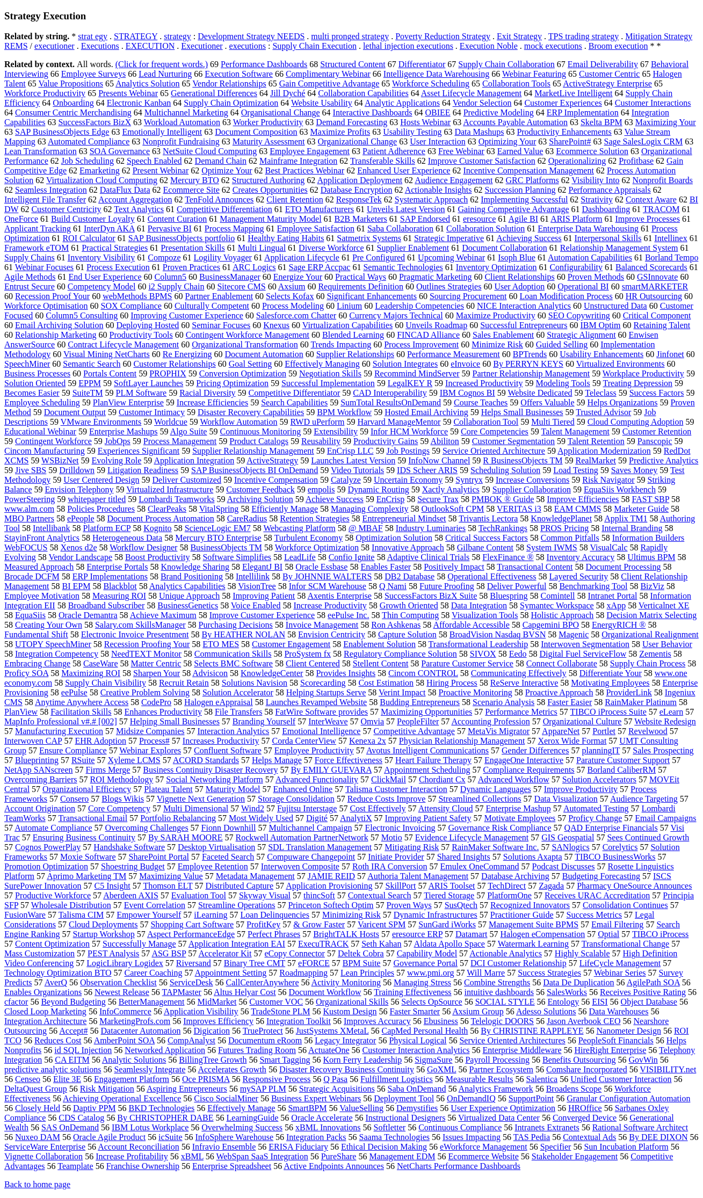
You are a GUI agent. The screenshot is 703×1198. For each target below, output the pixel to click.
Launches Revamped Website (316, 702)
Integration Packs (316, 1137)
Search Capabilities (294, 402)
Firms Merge (108, 769)
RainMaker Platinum (641, 702)
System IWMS (551, 547)
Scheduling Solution (505, 470)
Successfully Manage (139, 943)
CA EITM (72, 1059)
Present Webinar (161, 170)
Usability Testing (412, 131)
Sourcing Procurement (468, 296)
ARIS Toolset (452, 885)
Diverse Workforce (331, 247)
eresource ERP (417, 934)
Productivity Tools (141, 334)
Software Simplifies (236, 557)
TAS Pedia (531, 1137)
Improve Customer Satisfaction (481, 160)
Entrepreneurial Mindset (404, 518)
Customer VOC (276, 1001)
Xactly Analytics (451, 489)
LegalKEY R (410, 383)
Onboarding (73, 102)
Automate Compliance (53, 827)
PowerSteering (29, 499)
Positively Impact (454, 566)
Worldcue (170, 421)
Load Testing (575, 470)
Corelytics (620, 847)
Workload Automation (182, 122)
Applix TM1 (625, 518)
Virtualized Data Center (499, 1117)
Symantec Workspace (556, 605)
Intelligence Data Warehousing (436, 73)
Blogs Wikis (123, 798)
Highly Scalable (582, 953)
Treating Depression (637, 383)
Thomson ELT (167, 885)
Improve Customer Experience (262, 615)
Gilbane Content (485, 547)
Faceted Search (228, 856)
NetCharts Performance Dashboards (458, 1166)
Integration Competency (56, 653)
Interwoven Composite (300, 866)
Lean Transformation (40, 151)
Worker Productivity (268, 122)
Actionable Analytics (505, 953)
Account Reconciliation (138, 1146)
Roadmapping (303, 972)
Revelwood (648, 731)
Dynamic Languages (495, 789)
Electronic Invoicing (400, 827)
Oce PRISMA (205, 1079)
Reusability (320, 441)
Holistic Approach (562, 615)
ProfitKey (263, 924)
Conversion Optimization (242, 373)
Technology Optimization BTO (57, 972)
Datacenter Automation (141, 1030)
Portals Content (109, 373)
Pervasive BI (170, 228)
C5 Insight (113, 885)
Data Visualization (566, 798)
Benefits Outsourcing (578, 1059)
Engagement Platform (131, 1079)
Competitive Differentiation (224, 209)
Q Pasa (335, 1079)
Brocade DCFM (32, 576)
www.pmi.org (430, 972)
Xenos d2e (79, 547)
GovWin (642, 1059)
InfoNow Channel (439, 460)
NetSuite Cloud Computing (210, 151)
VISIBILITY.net (668, 1069)
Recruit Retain (184, 682)
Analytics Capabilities (187, 586)
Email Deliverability (603, 64)
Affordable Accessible (471, 624)
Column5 (170, 276)
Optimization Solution (394, 537)
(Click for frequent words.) (161, 64)
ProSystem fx (307, 653)
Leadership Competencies (419, 305)
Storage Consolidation (296, 798)
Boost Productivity (157, 557)
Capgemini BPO (551, 624)
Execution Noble (489, 45)
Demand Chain (221, 160)
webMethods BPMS (137, 296)
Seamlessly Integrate (149, 1069)
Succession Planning (520, 189)
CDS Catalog (81, 1117)
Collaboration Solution (485, 228)
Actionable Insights (438, 189)
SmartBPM (307, 1108)
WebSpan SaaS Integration (262, 1156)
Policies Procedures (101, 508)
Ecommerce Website (483, 1156)
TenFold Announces (219, 199)
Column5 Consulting (82, 315)
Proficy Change (595, 818)
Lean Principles (367, 972)
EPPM (89, 383)
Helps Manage (277, 760)
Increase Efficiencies (212, 402)
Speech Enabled (154, 160)
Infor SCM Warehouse (327, 586)
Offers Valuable (547, 402)
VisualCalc (608, 547)
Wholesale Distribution (71, 905)
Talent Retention (596, 441)
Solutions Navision (254, 682)
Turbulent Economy (308, 537)
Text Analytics (139, 209)
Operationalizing (577, 160)
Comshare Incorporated (586, 1069)
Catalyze (346, 479)
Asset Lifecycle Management (471, 93)
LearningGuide (253, 1117)
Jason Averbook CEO (583, 1021)
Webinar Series (620, 972)
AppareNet (560, 731)
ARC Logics (254, 267)
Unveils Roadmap (436, 325)
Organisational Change (280, 112)
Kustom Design (349, 1011)
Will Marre (486, 972)
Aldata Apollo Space (449, 943)
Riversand (193, 963)
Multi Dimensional (195, 808)
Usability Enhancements (601, 354)
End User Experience (105, 276)
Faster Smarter (414, 1011)
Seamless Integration (51, 189)
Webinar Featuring (534, 73)
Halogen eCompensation (543, 934)
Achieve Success (335, 499)
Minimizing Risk (351, 914)
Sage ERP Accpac (319, 267)
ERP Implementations (110, 576)
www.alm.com (29, 508)
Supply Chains (29, 257)
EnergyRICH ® (619, 624)
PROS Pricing (564, 528)
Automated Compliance (88, 141)
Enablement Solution (379, 644)
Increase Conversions (532, 479)
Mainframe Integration (298, 160)
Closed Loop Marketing (45, 1011)
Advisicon (210, 673)
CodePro (156, 702)
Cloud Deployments (103, 924)
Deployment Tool (404, 1098)
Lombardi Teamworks (176, 499)
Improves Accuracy (377, 1021)
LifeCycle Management (620, 963)
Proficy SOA (26, 673)
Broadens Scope (574, 1088)
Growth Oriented (409, 605)
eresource (479, 218)
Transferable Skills (382, 160)
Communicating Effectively (519, 673)
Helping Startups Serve (326, 692)
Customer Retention (656, 431)
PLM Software (141, 392)
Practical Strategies (115, 247)
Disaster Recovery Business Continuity (346, 1069)
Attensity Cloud (445, 808)
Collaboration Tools (516, 83)
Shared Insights (463, 856)
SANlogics (570, 847)
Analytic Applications (402, 102)
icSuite (170, 1137)
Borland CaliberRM (622, 769)
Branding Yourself (264, 721)
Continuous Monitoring (260, 431)
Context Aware (651, 199)
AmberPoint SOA (124, 1040)
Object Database (649, 1001)
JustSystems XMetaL (332, 1030)
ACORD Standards (206, 760)
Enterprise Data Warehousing (588, 228)
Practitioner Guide (522, 914)
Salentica (541, 1079)
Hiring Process (451, 682)
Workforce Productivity (44, 93)
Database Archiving (515, 876)
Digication (211, 1030)
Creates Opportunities (270, 189)
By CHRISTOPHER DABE (165, 1117)
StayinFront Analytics (41, 537)
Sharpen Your (156, 673)
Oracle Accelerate (321, 1117)
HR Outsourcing (654, 296)
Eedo (518, 653)
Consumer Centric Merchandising (73, 112)
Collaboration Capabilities (363, 93)
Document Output (75, 412)
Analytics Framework (496, 1088)
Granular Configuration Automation (628, 1098)
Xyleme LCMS (133, 760)
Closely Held (37, 1108)
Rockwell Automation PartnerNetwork (302, 837)
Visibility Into (595, 180)
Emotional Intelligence (321, 731)
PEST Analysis (113, 953)
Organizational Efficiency (86, 789)
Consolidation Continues (625, 905)
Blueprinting (37, 760)
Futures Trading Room (257, 1050)
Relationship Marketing (56, 334)
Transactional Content (534, 566)
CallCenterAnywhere (262, 982)
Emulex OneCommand (479, 866)
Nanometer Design (628, 1030)
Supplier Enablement (413, 247)
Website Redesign (665, 721)
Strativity (597, 199)
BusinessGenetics (187, 605)
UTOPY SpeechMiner (53, 644)
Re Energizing (187, 354)
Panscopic (654, 441)
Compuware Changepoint (311, 856)
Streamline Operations (237, 905)
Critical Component (657, 315)
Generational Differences (214, 93)
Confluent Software (228, 750)
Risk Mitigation (107, 1088)
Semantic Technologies (403, 267)
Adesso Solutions (546, 1011)
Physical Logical (417, 1040)
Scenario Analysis (503, 702)
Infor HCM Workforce (409, 431)
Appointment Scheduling (427, 769)
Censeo (27, 1079)
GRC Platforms (532, 180)
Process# (154, 740)
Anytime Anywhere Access (81, 702)
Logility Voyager (223, 257)
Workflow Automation (238, 421)
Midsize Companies (150, 731)
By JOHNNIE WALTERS (327, 576)
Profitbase (636, 160)
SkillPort (400, 885)
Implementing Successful (524, 199)
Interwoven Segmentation (585, 644)
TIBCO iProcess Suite (608, 711)
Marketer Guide (641, 508)
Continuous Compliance (460, 1127)
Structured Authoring (268, 180)
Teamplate (75, 1166)
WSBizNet (59, 460)
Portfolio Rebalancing (178, 818)
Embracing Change (37, 663)
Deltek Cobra (361, 953)
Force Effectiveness (348, 760)
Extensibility (336, 431)
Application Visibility (201, 1011)
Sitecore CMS (241, 286)
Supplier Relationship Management (253, 450)
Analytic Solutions (134, 1059)
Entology (563, 1001)
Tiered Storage (449, 895)
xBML (192, 1156)
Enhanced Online (303, 789)
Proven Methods (596, 276)
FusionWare (25, 914)
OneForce (21, 218)
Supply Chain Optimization (231, 102)
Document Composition (256, 131)
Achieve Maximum (163, 615)
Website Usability (321, 102)
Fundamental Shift (36, 634)
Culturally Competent (212, 305)
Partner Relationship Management (531, 373)
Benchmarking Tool (593, 586)
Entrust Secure (29, 286)
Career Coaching (153, 972)
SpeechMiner (27, 363)
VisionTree (257, 586)
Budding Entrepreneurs (420, 702)
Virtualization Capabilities (347, 325)
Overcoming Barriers (40, 779)
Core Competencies (494, 431)
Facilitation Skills (80, 711)
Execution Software (239, 73)
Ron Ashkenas (396, 624)
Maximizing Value (170, 876)
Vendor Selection (482, 102)
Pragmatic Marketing (435, 276)
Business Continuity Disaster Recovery (210, 769)
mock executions (553, 45)
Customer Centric (609, 73)
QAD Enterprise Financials (611, 827)
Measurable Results (479, 1079)
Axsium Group (478, 1011)
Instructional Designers (406, 1117)
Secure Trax (438, 499)
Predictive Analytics (663, 460)
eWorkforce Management (483, 1146)
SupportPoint (531, 1098)
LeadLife (300, 557)
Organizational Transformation (245, 344)
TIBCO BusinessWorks (615, 856)
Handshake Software (129, 847)
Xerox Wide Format (572, 740)
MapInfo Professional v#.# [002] (60, 721)
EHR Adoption (100, 740)
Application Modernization (604, 450)
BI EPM (76, 586)
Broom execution (618, 45)
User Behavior (667, 644)
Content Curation (177, 218)
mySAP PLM (263, 1088)
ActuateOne (328, 1050)
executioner (54, 45)
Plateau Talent (168, 789)
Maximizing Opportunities (426, 711)
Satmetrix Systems (369, 238)
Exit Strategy (519, 36)
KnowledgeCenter (272, 673)
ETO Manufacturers (319, 209)
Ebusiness (441, 1021)
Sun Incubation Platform (626, 1146)
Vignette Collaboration (43, 1156)
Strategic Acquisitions (337, 1088)
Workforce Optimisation (46, 305)
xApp (616, 605)
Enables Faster (385, 566)
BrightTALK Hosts (346, 934)
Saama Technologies (394, 1137)
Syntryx (469, 479)
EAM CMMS (577, 508)
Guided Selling (562, 344)
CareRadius (247, 518)
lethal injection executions (408, 45)
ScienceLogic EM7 (218, 528)
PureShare (339, 1156)
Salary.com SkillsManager (140, 624)
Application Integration (194, 460)
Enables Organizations (43, 992)
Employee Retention (213, 866)
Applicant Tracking (37, 228)
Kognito (157, 528)
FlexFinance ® (507, 557)
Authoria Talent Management (417, 876)
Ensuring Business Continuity (84, 837)
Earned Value (520, 151)
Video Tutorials (357, 470)
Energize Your (297, 276)
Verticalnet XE (664, 605)
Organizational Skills (352, 1001)
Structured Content (352, 64)
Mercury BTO (194, 180)
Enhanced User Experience (403, 170)
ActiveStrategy (272, 460)
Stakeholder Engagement (575, 1156)
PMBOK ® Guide (503, 499)
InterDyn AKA (109, 228)
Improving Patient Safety (428, 818)
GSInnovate (657, 276)
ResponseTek (359, 199)
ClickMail (388, 779)
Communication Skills (233, 653)
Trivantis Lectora (488, 518)
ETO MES (220, 644)
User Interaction (438, 141)
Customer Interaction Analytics (415, 1050)
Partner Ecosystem (501, 1069)
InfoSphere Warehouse (234, 1137)
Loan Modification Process (565, 296)
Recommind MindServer (417, 373)
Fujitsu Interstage (307, 808)
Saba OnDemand (417, 1088)
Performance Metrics (521, 711)
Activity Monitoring (346, 982)
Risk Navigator (608, 479)
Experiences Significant (138, 450)
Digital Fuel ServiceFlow (583, 653)
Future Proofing (446, 586)
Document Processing (623, 566)
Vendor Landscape (80, 557)
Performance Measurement (453, 354)
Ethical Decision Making (384, 1146)
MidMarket (216, 1001)
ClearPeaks (167, 508)
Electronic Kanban (139, 102)
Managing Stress (422, 982)
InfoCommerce (125, 1011)
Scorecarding (322, 682)
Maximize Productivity (495, 315)
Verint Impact (402, 692)
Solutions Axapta (532, 856)
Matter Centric (156, 663)
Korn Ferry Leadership (362, 1059)
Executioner (201, 45)
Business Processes (37, 373)
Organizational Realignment (650, 634)
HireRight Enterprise (611, 1050)
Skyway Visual (265, 895)
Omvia (373, 721)
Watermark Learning (533, 943)
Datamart (471, 934)
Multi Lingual (262, 247)
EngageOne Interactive (523, 760)
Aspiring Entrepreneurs (187, 1088)
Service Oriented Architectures (512, 1040)
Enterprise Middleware (521, 1050)
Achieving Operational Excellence (122, 1098)
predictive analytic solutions (52, 1069)
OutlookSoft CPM (452, 508)
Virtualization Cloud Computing (101, 180)
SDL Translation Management (320, 847)
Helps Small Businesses (522, 412)
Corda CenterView (304, 740)
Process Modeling (293, 305)
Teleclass (600, 392)
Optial (608, 934)
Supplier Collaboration (531, 489)
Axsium (292, 286)
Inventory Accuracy (581, 557)
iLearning (210, 914)
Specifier (555, 1146)
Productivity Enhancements (564, 131)
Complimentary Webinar (328, 73)
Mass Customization (39, 953)
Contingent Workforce (53, 441)
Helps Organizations (623, 402)
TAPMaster (181, 992)
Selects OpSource (431, 1001)
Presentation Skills (193, 247)
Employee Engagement (310, 151)
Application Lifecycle (301, 257)
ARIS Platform (576, 218)
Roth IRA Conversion (389, 866)
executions (247, 45)
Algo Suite (188, 431)
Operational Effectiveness (491, 576)
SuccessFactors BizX (94, 122)
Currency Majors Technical (396, 315)
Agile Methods (30, 276)
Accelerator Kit (224, 953)
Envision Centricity (331, 634)
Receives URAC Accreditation (597, 895)
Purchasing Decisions (236, 624)
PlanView (21, 711)
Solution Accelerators (599, 779)
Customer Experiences (562, 102)
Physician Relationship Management (462, 740)
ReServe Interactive (524, 682)
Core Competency (119, 808)
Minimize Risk (497, 344)
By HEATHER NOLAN (243, 634)
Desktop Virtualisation (216, 847)
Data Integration (479, 605)
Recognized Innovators (530, 905)
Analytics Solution (147, 83)
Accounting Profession (490, 721)
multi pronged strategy (350, 36)
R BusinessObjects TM (522, 460)
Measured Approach (39, 566)
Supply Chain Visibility (105, 682)
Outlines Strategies (448, 286)
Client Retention (294, 199)
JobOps (118, 441)
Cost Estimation (386, 682)
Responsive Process (277, 1079)
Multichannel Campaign (310, 827)
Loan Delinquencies (275, 914)
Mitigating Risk (412, 847)
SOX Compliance (131, 305)
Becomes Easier (32, 392)
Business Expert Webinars (316, 1098)
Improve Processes (647, 218)
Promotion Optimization (46, 866)
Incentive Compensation (276, 479)
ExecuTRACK (323, 943)
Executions (100, 45)
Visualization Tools (485, 615)
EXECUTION (150, 45)
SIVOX (483, 653)
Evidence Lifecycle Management (471, 837)
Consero (74, 798)
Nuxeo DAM (37, 1137)
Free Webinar (461, 151)
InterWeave (327, 721)
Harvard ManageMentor (398, 421)
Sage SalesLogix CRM (643, 141)
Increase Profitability (132, 1156)
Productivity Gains (385, 441)
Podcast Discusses (563, 866)
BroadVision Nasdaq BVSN (498, 634)
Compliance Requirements (528, 769)
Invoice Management (322, 624)
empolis (321, 489)
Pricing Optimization (232, 383)
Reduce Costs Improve (386, 798)
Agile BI (523, 218)
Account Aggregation (135, 199)
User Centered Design (101, 479)
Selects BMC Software (233, 663)
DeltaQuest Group (35, 1088)
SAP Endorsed (425, 218)
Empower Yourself (149, 914)
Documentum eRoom (265, 1040)
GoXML (441, 1069)
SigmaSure (433, 1059)
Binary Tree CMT (254, 963)
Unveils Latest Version (406, 209)
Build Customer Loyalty (93, 218)
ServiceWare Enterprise (44, 1146)
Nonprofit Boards (663, 180)
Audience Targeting (644, 798)
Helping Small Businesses (175, 721)
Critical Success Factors (486, 537)
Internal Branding (631, 528)
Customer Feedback (260, 489)
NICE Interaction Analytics (524, 305)
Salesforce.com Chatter (296, 315)
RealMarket (596, 460)
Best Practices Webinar (304, 170)
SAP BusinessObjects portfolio (181, 238)
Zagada (551, 885)
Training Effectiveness (412, 992)
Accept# (73, 1030)
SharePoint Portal (159, 856)
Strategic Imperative (449, 238)
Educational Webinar (40, 431)
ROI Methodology (122, 779)
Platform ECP (107, 528)
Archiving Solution (260, 499)
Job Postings (407, 450)
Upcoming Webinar (451, 257)
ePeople (81, 518)
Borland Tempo (671, 257)
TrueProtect (263, 1030)
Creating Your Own (48, 624)
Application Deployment (359, 180)
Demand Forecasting (351, 122)
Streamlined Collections (479, 798)
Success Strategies (549, 972)
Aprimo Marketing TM (86, 876)
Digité (317, 818)
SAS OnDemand (70, 1127)
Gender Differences (535, 750)
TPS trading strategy (583, 36)
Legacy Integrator (345, 1040)
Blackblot (119, 586)
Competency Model (102, 286)
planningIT (601, 750)
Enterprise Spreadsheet (231, 1166)
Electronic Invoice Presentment (135, 634)
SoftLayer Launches (148, 383)
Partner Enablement (219, 296)
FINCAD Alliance (428, 334)
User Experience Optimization (503, 1108)
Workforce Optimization (317, 547)
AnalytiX (356, 818)
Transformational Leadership (478, 644)
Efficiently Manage (284, 508)
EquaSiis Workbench (620, 489)
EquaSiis (30, 615)
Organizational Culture (582, 721)
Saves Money (634, 470)
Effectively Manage (241, 1108)
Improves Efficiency (218, 1021)
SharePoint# (570, 141)
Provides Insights (345, 673)
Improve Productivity (581, 789)
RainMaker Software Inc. (495, 847)
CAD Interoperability (389, 392)
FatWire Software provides (321, 711)
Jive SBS (30, 470)
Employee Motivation (41, 595)
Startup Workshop (104, 934)
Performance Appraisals (610, 189)
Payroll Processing (497, 1059)
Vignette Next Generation (201, 798)
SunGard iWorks (447, 924)
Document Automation (263, 354)
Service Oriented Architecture (494, 450)
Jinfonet (670, 354)
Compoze (164, 257)
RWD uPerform (318, 421)
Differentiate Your (610, 673)
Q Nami (393, 586)
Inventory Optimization (496, 267)
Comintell (558, 595)
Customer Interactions (653, 102)
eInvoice (465, 363)
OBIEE (438, 112)
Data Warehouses (619, 1011)
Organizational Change (357, 141)
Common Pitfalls (570, 537)
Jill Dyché (287, 93)
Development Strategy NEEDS (251, 36)
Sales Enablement (503, 334)
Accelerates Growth (232, 1069)
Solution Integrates (405, 363)
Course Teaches (481, 402)
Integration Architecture (45, 1021)
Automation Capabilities (590, 257)
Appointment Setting (231, 972)
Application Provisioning (329, 885)
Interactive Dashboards (372, 112)
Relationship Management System (619, 247)
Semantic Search (91, 363)
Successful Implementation (328, 383)
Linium (349, 305)
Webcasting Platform (299, 528)
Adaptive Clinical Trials (428, 557)
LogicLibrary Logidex (124, 963)
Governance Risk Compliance (500, 827)
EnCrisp (390, 499)
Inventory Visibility (101, 257)
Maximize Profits (340, 131)
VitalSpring (219, 508)
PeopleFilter (418, 721)
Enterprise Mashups (123, 431)
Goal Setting (250, 363)
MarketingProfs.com (134, 1021)
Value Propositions (70, 83)
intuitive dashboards (499, 992)
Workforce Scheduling (430, 83)
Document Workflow (325, 992)
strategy (177, 36)
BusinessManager (229, 276)
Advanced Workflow (513, 779)
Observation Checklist (118, 982)
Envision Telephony (79, 489)
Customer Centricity (66, 209)
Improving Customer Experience (187, 315)
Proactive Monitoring (475, 692)
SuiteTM (88, 392)
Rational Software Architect (640, 1127)
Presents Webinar (128, 93)
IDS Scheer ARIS (427, 470)
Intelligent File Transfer (45, 199)
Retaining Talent (662, 325)
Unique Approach (189, 595)
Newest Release (122, 992)
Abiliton (444, 441)
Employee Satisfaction (315, 228)
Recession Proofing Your (147, 644)
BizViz (652, 586)
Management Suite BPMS (533, 924)
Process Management (179, 441)
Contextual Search (379, 895)
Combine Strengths (497, 982)
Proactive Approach (559, 692)
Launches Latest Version (353, 460)
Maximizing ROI (90, 673)
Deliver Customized (187, 479)
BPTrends (530, 354)
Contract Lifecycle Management (123, 344)
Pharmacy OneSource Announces (634, 885)
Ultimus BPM (651, 557)
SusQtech (461, 905)
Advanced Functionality (317, 779)
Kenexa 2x (367, 740)
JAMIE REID (331, 876)
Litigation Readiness (142, 470)
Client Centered (313, 663)
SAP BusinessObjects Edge (62, 131)
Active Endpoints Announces (334, 1166)
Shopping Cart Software (192, 924)
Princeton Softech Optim (330, 905)
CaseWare (100, 663)
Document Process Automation (160, 518)
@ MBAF (366, 528)
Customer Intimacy (152, 412)
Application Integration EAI (237, 943)
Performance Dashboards (264, 64)
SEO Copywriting (579, 315)
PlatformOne (509, 895)
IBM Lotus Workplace (150, 1127)
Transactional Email (92, 818)
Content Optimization (52, 943)
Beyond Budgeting (73, 1001)
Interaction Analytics (234, 731)
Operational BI (583, 286)
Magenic (574, 634)
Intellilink (253, 576)
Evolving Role (116, 460)
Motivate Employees (519, 818)
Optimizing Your (508, 141)
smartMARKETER (655, 286)
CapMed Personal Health (424, 1030)
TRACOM (661, 209)
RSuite (83, 760)
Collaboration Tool (485, 421)
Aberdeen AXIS (130, 895)
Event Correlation (154, 905)
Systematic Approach (431, 199)
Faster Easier (569, 702)
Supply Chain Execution (314, 45)
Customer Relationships (174, 363)
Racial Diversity (207, 392)
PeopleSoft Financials (616, 1040)
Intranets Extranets (546, 1127)
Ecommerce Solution (592, 151)
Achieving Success (528, 238)
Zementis (655, 653)
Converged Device (585, 1117)
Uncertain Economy (408, 479)
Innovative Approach (408, 547)
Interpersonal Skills (608, 238)
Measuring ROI (119, 595)
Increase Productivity (329, 605)
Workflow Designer (143, 547)
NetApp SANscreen (38, 769)
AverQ (56, 982)
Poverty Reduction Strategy (442, 36)
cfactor (16, 1001)
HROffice (585, 1108)
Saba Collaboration (400, 228)
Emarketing (99, 170)
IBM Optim (600, 325)
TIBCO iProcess (660, 934)
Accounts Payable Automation (515, 122)
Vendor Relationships (229, 83)
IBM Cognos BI (467, 392)
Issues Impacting (472, 1137)
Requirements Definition (360, 286)
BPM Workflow (344, 412)
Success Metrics (594, 914)
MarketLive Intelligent (573, 93)
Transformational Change (625, 943)
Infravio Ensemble (224, 1146)
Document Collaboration (504, 247)
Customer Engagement (291, 644)
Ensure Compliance (73, 750)
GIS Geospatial (567, 837)
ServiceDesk (191, 982)
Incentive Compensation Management (528, 170)
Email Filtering (617, 924)
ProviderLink (628, 692)
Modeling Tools (562, 383)
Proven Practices (191, 267)
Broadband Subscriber (106, 605)
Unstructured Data (615, 305)
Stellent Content (381, 663)
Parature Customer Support (623, 760)
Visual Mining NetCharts (106, 354)
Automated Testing (596, 808)
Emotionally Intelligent (162, 131)
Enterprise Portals (117, 566)
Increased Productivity (484, 383)
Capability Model (427, 953)
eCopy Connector (294, 953)
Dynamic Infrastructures (435, 914)
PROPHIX (167, 373)
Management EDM (402, 1156)
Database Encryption (357, 189)
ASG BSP (168, 953)
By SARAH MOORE (185, 837)
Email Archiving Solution (59, 325)
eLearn (671, 711)
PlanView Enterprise (128, 402)
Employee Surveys (93, 73)
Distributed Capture (239, 885)
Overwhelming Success (241, 1127)
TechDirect (507, 885)
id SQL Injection (83, 1050)
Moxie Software (88, 856)
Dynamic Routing (378, 489)
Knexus (276, 325)
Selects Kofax (290, 296)
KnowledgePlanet (561, 518)
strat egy (92, 36)
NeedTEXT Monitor (146, 653)
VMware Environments (101, 421)
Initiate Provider (396, 856)
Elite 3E (67, 1079)
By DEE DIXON (658, 1137)
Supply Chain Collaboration (506, 64)
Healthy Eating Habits (286, 238)
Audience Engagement (453, 180)
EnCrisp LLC (350, 450)
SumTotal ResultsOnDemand (390, 402)
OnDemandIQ (471, 1098)
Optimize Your (226, 170)
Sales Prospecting (663, 750)
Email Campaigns (665, 818)
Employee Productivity (314, 750)
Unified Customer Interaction (620, 1079)
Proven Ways (408, 905)
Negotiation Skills (330, 373)
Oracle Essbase (321, 566)
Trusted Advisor (603, 412)
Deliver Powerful (517, 586)
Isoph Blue (516, 257)
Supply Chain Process (647, 663)
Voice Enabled (256, 605)
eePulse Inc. (348, 615)
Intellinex (670, 238)
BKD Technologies (162, 1108)
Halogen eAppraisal (218, 702)
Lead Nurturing (165, 73)
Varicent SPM (381, 924)
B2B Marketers (361, 218)
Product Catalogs (258, 441)
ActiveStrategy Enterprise (607, 83)
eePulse (74, 692)
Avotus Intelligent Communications (427, 750)
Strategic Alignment (581, 334)
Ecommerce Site (191, 189)
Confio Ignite (352, 557)
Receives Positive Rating (643, 992)
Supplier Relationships (355, 354)
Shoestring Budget (133, 866)
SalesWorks (567, 992)
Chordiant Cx (442, 779)
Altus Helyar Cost (245, 992)
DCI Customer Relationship (518, 963)
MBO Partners (29, 518)
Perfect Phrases (274, 934)
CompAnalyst (191, 1040)
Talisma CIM (81, 914)
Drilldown (77, 470)
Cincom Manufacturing (44, 450)
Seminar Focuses (221, 325)
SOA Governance (120, 151)
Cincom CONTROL (423, 673)
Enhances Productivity (162, 711)
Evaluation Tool (198, 895)
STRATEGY (135, 36)
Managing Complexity (369, 508)
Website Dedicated (540, 392)
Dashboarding (606, 209)
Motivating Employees (610, 682)
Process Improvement (421, 344)
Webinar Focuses (44, 267)
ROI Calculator (88, 238)
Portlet (603, 731)
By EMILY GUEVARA (331, 769)
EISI (599, 1001)
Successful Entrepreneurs (523, 325)
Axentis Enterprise (339, 595)
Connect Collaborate (561, 663)
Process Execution (118, 267)
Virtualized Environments (620, 363)
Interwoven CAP (33, 740)
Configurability (576, 267)
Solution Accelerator (237, 692)
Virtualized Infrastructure (169, 489)
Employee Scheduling (42, 402)
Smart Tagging (284, 1059)
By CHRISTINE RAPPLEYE (532, 1030)
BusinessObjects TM (226, 547)
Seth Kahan (381, 943)
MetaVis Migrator (499, 731)
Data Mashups (479, 131)
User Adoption (519, 286)
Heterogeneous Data (127, 537)
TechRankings (503, 528)
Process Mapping (234, 228)
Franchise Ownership (142, 1166)
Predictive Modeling (498, 112)
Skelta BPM (601, 122)
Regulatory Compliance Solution (400, 653)
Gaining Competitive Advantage (513, 209)
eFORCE (314, 963)
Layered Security (578, 576)
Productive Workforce (53, 895)
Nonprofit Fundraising (181, 141)
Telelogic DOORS (502, 1021)
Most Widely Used (261, 818)
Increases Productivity (221, 740)
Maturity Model (233, 789)
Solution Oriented (35, 383)
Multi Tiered (552, 421)
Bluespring (508, 595)
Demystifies (417, 1108)
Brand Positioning (192, 576)
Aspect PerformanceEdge (191, 934)
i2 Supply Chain (176, 286)
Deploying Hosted (147, 325)
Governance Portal (425, 963)
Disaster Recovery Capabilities (251, 412)
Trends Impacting (340, 344)
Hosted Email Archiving (426, 412)
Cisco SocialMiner (226, 1098)
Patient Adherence (394, 151)
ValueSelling (361, 1108)
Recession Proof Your (52, 296)
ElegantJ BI (262, 566)
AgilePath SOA (653, 982)
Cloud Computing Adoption (636, 421)
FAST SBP (651, 499)
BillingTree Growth (213, 1059)
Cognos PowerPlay (48, 847)
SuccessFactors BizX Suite (431, 595)
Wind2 (252, 808)
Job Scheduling (87, 160)
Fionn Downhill (228, 827)
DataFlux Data (125, 189)
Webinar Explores (150, 750)
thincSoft (319, 895)
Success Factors (656, 392)
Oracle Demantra (88, 615)
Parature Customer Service (467, 663)
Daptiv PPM (94, 1108)
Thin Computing (410, 615)
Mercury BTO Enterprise (218, 537)
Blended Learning (353, 334)
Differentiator (422, 64)
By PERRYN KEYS (528, 363)
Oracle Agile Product (109, 1137)
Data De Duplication (578, 982)
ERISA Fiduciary (298, 1146)
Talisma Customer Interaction (396, 789)
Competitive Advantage (414, 731)
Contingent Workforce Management (247, 334)
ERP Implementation (583, 112)
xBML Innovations (328, 1127)
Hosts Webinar (425, 122)
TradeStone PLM (280, 1011)
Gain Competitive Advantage (329, 83)
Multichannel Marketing (186, 112)
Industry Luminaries (431, 528)
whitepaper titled (97, 499)
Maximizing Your (665, 122)
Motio (391, 837)
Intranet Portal (612, 595)
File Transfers (238, 711)
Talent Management (575, 431)
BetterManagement (152, 1001)
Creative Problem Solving (145, 692)
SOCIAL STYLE (505, 1001)
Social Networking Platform (214, 779)
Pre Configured (378, 257)
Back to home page (37, 1184)
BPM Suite (362, 963)
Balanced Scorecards (651, 267)
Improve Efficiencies (583, 499)
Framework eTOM (36, 247)
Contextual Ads (589, 1137)
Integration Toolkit (298, 1021)
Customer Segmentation (513, 441)
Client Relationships (519, 276)
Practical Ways (360, 276)
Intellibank (51, 528)
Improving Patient (264, 595)
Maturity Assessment (269, 141)
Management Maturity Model (270, 218)
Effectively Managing (322, 363)
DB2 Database (409, 576)
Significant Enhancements (372, 296)
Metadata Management (255, 876)
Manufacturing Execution (59, 731)
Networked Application (165, 1050)
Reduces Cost (58, 1040)
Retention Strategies (314, 518)
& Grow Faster (319, 924)
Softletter (390, 1127)
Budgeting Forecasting (601, 876)
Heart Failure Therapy (433, 760)
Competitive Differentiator (294, 392)
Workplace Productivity (643, 373)
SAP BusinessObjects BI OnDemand (254, 470)
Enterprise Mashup (517, 808)
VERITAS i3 (519, 508)
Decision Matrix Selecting (651, 615)
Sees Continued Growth (648, 837)
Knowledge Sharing (195, 566)
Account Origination (39, 808)
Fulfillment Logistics (396, 1079)
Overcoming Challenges (147, 827)
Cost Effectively (377, 808)
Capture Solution (407, 634)
